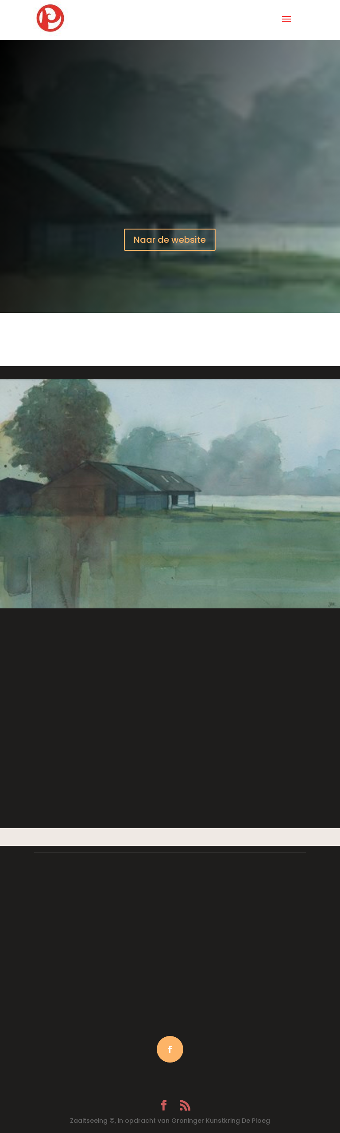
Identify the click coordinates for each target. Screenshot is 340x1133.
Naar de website (170, 240)
